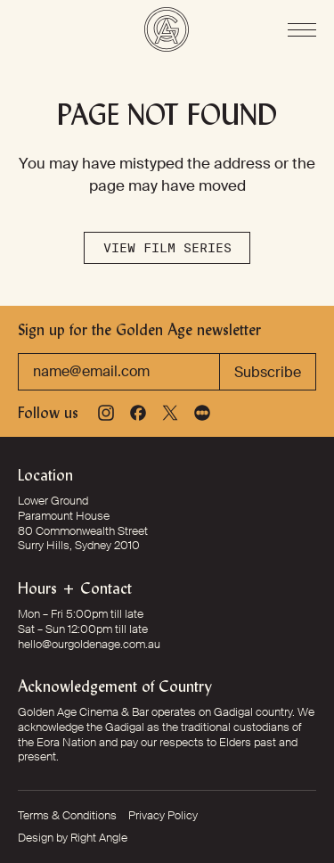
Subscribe (267, 372)
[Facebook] (138, 413)
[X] (170, 413)
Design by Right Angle (72, 838)
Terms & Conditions (67, 816)
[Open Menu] (302, 30)
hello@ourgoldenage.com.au (89, 644)
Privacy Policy (163, 816)
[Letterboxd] (202, 413)
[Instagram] (106, 413)
